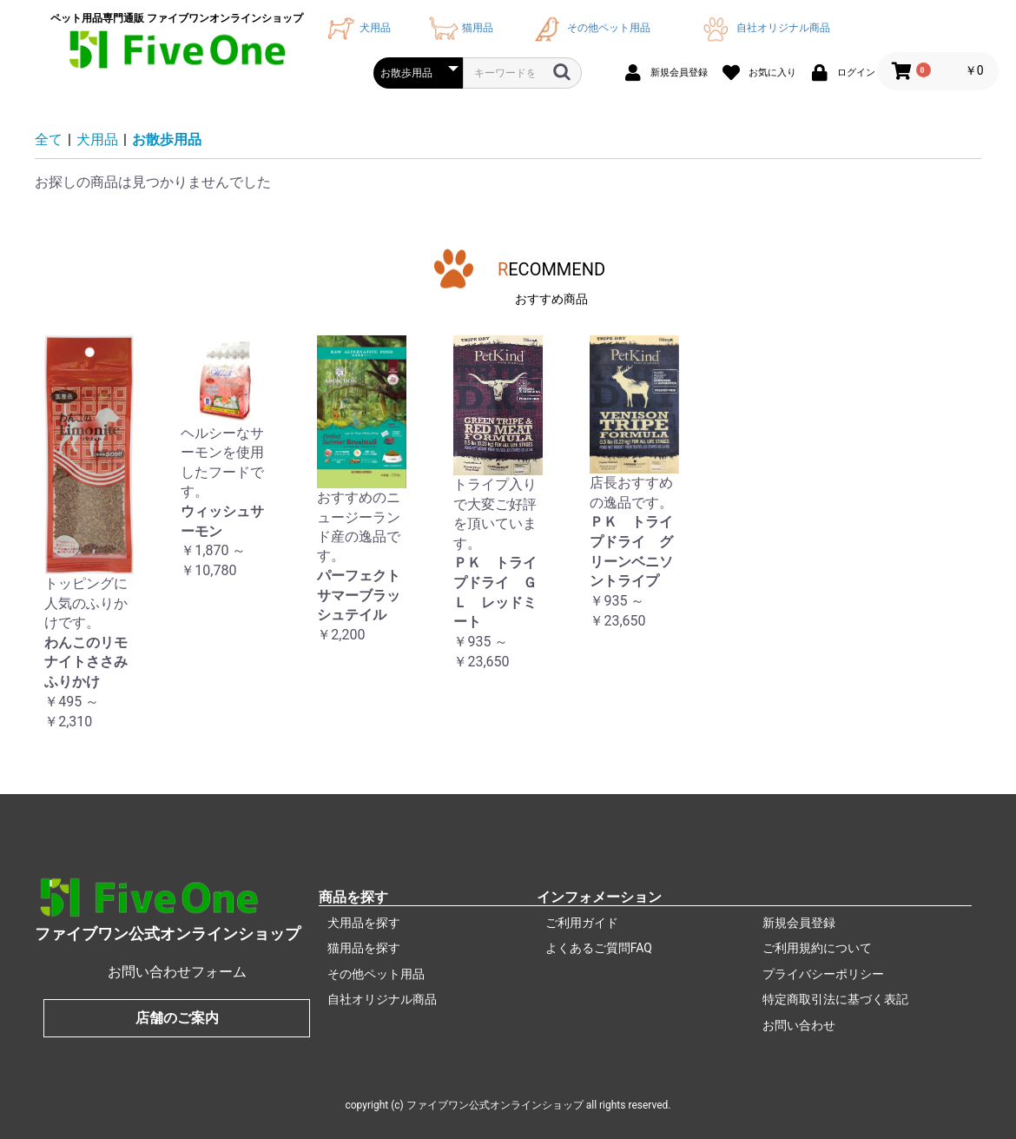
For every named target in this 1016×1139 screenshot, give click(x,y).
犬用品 (356, 28)
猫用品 (459, 28)
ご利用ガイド (581, 923)
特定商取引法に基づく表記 (835, 999)
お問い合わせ (798, 1025)
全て (49, 139)
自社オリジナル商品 (763, 28)
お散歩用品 (166, 139)
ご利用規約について (817, 948)
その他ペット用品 (589, 28)
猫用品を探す (363, 948)
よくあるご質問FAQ (598, 948)
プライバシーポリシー (823, 974)
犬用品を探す (363, 923)
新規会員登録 (798, 923)
